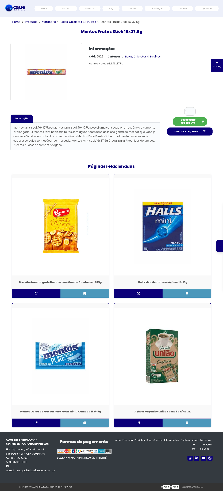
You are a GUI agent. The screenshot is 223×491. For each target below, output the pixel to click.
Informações (157, 8)
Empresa (66, 8)
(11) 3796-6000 (17, 458)
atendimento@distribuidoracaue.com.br (30, 468)
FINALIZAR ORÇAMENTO (190, 131)
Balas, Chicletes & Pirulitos (78, 22)
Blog (111, 8)
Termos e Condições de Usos (206, 444)
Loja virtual (207, 8)
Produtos (89, 8)
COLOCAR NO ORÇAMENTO (192, 121)
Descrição (22, 118)
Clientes (132, 8)
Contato (183, 8)
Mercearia (49, 22)
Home (44, 8)
